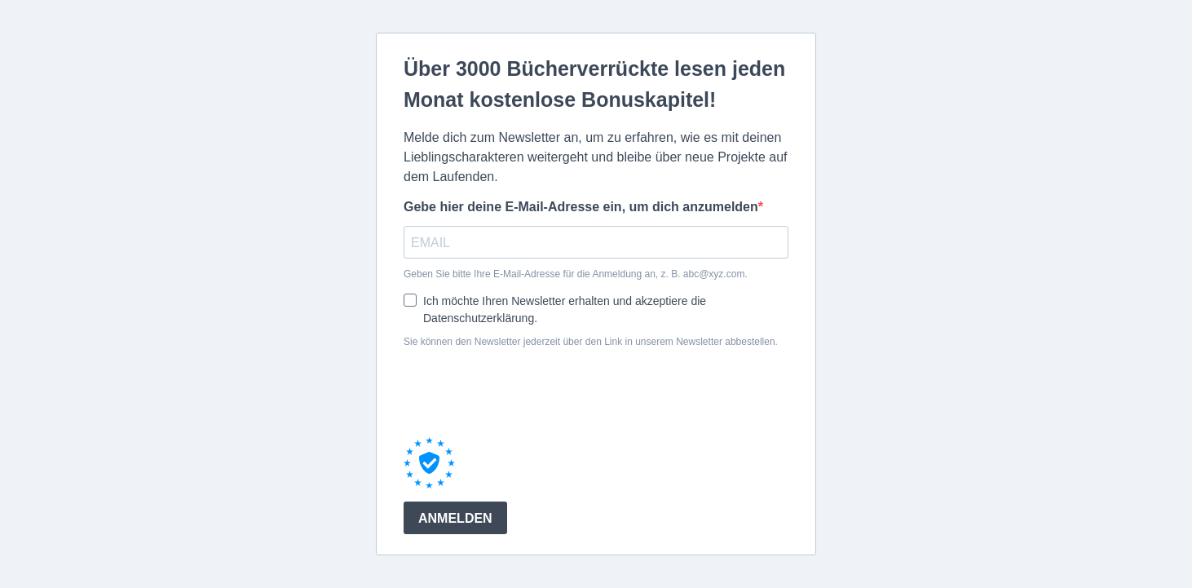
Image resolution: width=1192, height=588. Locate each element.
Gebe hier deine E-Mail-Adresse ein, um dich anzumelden (581, 207)
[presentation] (527, 392)
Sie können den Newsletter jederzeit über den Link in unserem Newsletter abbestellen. (591, 341)
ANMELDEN (455, 518)
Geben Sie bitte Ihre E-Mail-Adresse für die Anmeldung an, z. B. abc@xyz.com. (576, 274)
